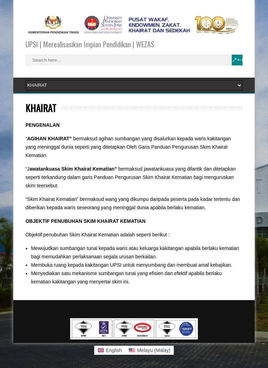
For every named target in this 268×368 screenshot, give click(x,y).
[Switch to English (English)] (110, 350)
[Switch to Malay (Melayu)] (149, 350)
